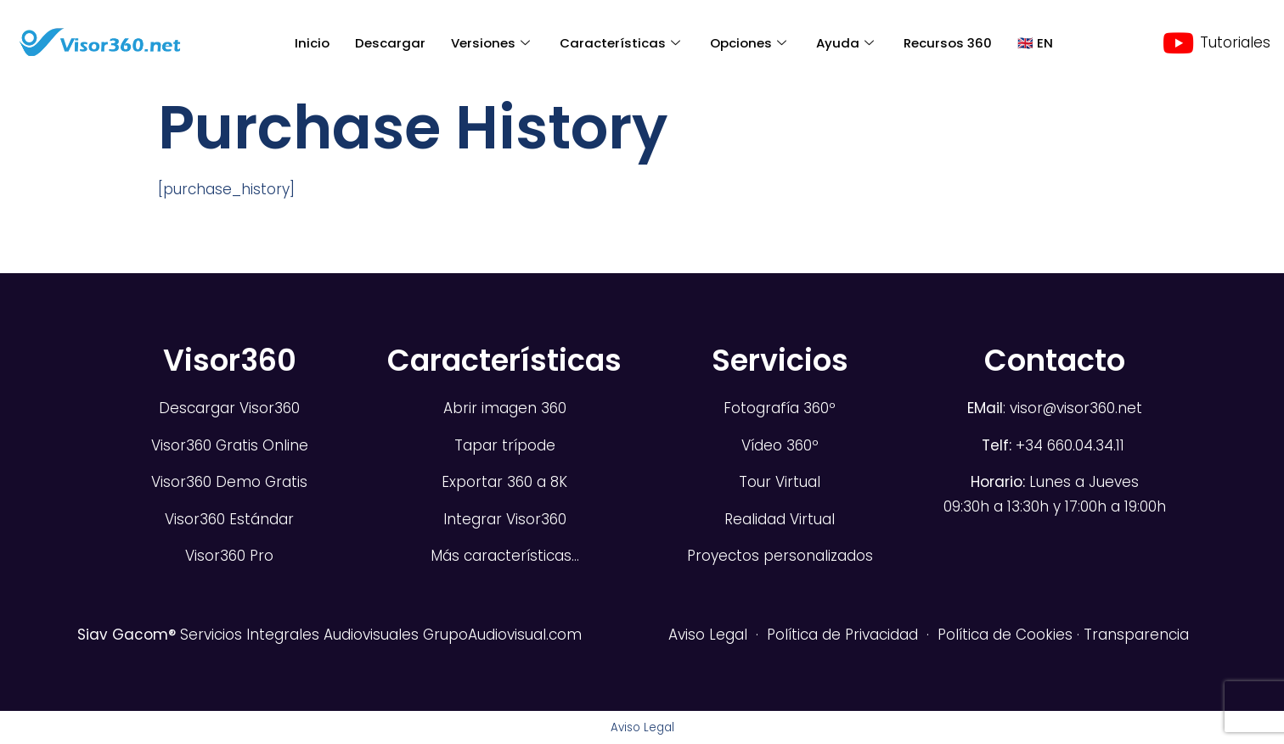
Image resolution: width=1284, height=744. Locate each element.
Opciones (750, 43)
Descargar (390, 43)
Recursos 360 (948, 43)
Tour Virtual (779, 482)
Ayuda (847, 43)
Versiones (492, 43)
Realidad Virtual (779, 519)
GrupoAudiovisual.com (502, 634)
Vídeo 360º (780, 445)
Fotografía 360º (780, 408)
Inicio (312, 43)
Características (622, 43)
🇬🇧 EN (1035, 43)
